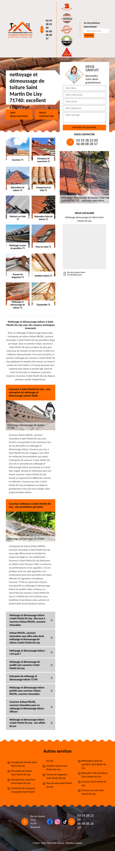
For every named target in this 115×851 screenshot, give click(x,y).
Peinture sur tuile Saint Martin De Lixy (93, 792)
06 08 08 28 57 (49, 35)
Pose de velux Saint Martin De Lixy (59, 785)
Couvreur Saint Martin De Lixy (94, 783)
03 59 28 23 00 (49, 24)
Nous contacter (46, 114)
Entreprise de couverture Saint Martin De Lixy (23, 781)
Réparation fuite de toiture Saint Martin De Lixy (95, 775)
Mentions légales (74, 843)
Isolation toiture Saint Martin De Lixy (56, 767)
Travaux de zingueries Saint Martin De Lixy (56, 776)
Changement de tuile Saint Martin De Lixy (24, 764)
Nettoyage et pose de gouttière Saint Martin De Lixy (94, 764)
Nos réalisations (19, 114)
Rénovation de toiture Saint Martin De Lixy (21, 772)
